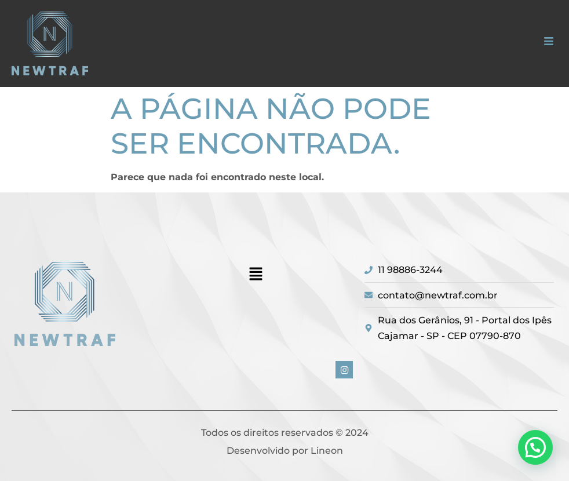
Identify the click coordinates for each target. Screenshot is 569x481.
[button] (548, 42)
